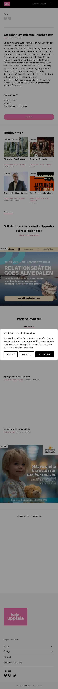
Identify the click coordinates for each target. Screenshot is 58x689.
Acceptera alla (44, 354)
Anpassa (10, 354)
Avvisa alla (26, 354)
